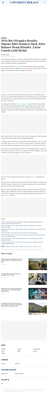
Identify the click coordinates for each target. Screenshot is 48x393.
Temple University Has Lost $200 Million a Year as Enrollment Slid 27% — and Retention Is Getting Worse (12, 260)
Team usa (35, 246)
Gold (39, 246)
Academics (3, 349)
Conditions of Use (13, 391)
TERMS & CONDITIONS (19, 373)
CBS (21, 151)
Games (30, 246)
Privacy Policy (20, 391)
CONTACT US (17, 363)
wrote (33, 177)
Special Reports (36, 349)
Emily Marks (6, 54)
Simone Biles (17, 66)
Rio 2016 (16, 246)
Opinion (3, 353)
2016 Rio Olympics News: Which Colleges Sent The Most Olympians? (19, 233)
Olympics (21, 246)
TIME (17, 143)
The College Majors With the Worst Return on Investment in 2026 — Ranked (11, 274)
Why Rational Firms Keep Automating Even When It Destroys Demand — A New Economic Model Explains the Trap (11, 290)
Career (18, 351)
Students (19, 349)
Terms (6, 391)
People (7, 195)
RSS (2, 383)
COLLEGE (35, 351)
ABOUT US (3, 363)
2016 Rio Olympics (21, 104)
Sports (4, 38)
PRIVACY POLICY (4, 373)
